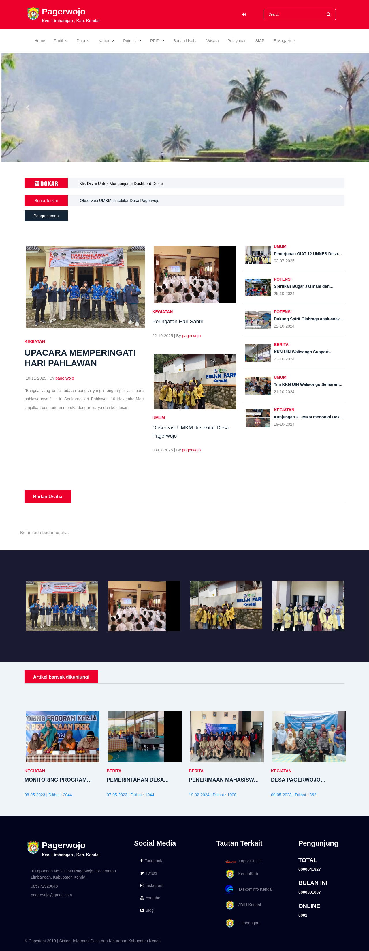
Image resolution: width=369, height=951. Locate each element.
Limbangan (241, 923)
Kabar (104, 41)
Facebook (151, 860)
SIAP (260, 41)
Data (81, 41)
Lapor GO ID (242, 861)
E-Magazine (284, 41)
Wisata (212, 41)
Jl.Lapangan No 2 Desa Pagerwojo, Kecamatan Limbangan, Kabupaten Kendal (73, 874)
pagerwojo (64, 378)
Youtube (150, 898)
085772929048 (44, 886)
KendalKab (240, 874)
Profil (58, 41)
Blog (147, 910)
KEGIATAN (35, 341)
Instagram (151, 885)
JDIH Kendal (242, 905)
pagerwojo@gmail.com (51, 895)
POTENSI (282, 279)
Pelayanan (236, 41)
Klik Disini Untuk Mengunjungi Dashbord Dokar (121, 183)
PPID (155, 41)
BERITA (281, 345)
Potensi (130, 41)
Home (39, 41)
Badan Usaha (185, 41)
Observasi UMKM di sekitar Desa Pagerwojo (119, 200)
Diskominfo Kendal (248, 890)
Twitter (148, 873)
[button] (27, 107)
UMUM (158, 418)
